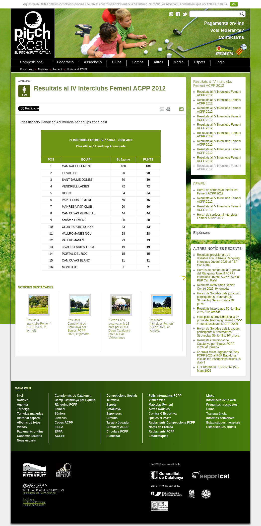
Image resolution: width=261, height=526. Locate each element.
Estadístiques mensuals (223, 422)
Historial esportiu (29, 418)
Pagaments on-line (30, 431)
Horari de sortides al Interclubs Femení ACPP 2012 (217, 191)
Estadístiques (158, 436)
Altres (158, 62)
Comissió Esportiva (163, 413)
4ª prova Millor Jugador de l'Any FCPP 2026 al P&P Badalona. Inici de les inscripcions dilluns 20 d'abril (219, 357)
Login (220, 62)
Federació (65, 62)
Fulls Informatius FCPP (165, 395)
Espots (199, 62)
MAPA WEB (23, 388)
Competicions (31, 62)
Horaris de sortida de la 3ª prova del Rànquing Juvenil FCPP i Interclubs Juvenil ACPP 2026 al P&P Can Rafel (218, 275)
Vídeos (22, 427)
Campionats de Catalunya (73, 395)
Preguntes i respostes (221, 404)
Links (210, 395)
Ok (234, 4)
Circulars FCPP (117, 431)
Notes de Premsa (161, 427)
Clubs (116, 62)
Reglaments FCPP (161, 431)
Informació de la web (221, 400)
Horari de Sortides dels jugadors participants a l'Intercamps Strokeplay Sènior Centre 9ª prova (218, 299)
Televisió (112, 400)
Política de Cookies (33, 505)
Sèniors (60, 413)
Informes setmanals (220, 418)
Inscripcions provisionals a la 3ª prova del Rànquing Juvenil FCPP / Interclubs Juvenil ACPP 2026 (219, 320)
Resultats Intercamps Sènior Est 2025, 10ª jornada (218, 310)
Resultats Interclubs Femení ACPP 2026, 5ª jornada (38, 325)
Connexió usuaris (29, 436)
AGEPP (60, 436)
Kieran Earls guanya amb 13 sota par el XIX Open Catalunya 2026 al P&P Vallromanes (119, 328)
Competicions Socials (121, 395)
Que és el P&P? (160, 418)
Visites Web (157, 400)
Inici (30, 69)
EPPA (59, 431)
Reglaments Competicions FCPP (172, 422)
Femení (57, 69)
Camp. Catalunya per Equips (75, 400)
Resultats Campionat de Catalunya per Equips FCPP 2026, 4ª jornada (215, 344)
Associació (93, 62)
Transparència (216, 413)
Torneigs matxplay (30, 413)
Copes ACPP (64, 422)
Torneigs (23, 409)
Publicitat (113, 436)
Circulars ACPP (117, 427)
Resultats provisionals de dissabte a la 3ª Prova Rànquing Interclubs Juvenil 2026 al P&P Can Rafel (218, 260)
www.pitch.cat (48, 493)
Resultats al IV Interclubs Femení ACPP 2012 (212, 84)
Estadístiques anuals (221, 427)
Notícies (43, 69)
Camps (138, 62)
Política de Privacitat (34, 502)
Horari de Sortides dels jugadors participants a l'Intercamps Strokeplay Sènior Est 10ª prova (218, 332)
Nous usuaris (26, 440)
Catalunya (113, 409)
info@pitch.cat (31, 493)
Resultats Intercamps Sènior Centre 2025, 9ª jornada (216, 286)
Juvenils (61, 418)
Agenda (22, 404)
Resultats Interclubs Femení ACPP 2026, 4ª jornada (162, 325)
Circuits (112, 418)
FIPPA (59, 427)
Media (179, 62)
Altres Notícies (159, 409)
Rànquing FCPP (66, 404)
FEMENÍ (199, 184)
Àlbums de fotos (28, 422)
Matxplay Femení (161, 404)
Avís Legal (29, 499)
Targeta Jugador (118, 422)
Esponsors (114, 413)
